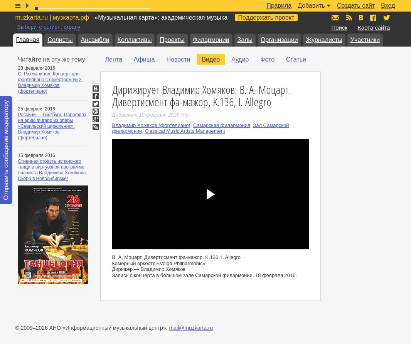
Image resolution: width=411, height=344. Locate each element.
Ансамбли (95, 40)
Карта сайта (374, 27)
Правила (278, 5)
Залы (245, 40)
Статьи (296, 59)
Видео (211, 59)
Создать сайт (356, 5)
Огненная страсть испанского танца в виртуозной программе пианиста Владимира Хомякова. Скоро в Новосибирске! (52, 170)
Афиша (144, 59)
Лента (113, 59)
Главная (28, 40)
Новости (178, 59)
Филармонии (211, 40)
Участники (365, 40)
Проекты (172, 40)
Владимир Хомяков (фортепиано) (151, 125)
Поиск (340, 27)
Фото (267, 59)
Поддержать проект (266, 17)
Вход (388, 5)
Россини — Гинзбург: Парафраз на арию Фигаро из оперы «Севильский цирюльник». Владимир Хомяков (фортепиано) (52, 126)
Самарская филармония (221, 125)
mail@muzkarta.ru (191, 328)
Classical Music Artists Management (185, 131)
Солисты (59, 40)
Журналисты (324, 40)
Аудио (240, 59)
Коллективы (135, 40)
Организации (279, 40)
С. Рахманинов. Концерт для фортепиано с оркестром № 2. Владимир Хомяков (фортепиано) (50, 82)
